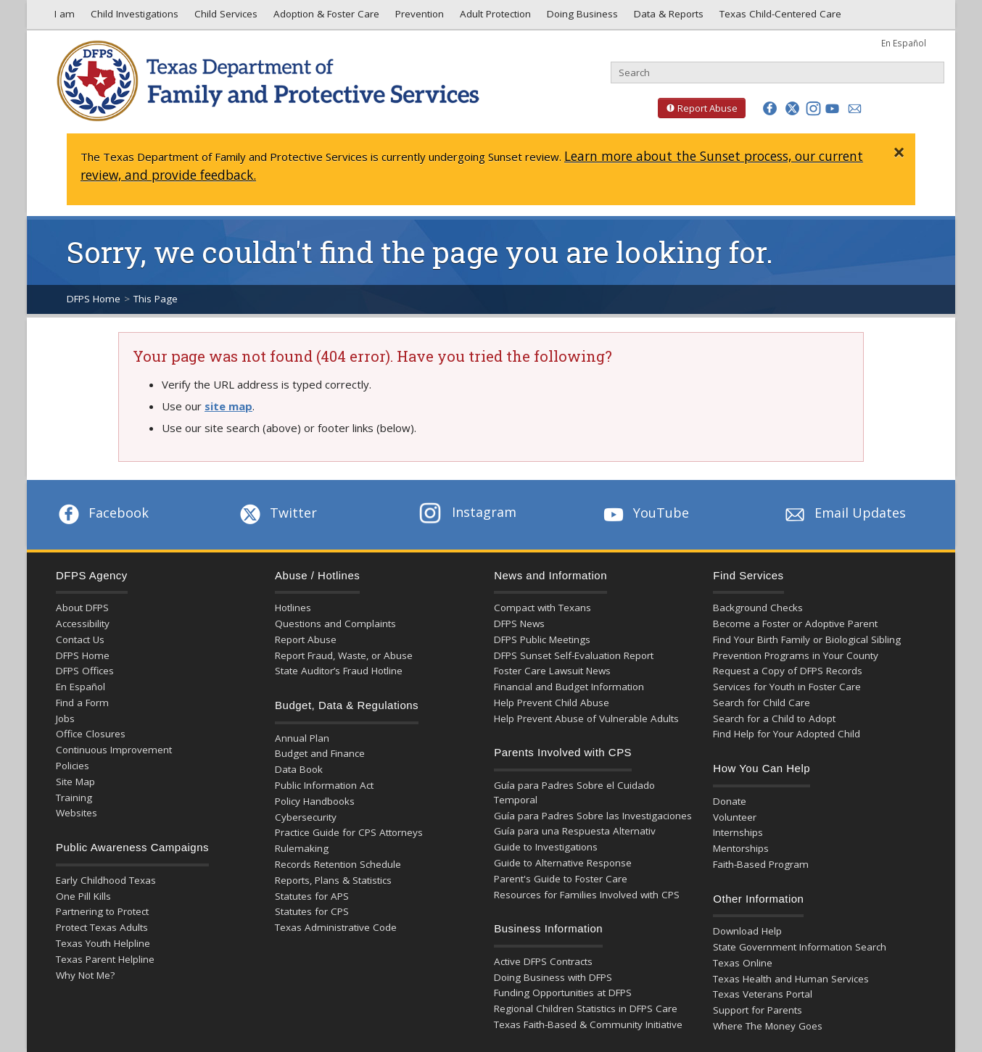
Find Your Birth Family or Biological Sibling (807, 639)
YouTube (645, 512)
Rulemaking (302, 848)
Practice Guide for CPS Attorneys (349, 832)
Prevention (418, 17)
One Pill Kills (83, 896)
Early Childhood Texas (106, 880)
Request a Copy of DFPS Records (787, 670)
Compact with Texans (542, 607)
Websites (76, 812)
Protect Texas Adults (102, 927)
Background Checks (758, 607)
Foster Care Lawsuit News (552, 670)
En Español (903, 43)
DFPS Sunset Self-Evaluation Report (573, 655)
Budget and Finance (320, 753)
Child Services (224, 17)
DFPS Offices (85, 670)
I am (62, 17)
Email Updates (844, 512)
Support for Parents (757, 1009)
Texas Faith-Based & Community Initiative (588, 1024)
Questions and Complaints (335, 623)
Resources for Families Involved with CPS (587, 894)
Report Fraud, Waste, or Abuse (344, 655)
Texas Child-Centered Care (779, 17)
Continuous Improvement (114, 749)
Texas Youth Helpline (103, 943)
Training (74, 797)
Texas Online (742, 962)
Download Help (747, 930)
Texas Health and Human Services (791, 978)
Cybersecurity (306, 817)
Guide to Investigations (546, 846)
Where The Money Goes (767, 1025)
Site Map (75, 781)
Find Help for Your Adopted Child (786, 733)
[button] (770, 108)
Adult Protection (494, 17)
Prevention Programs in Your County (795, 655)
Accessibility (83, 623)
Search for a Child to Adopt (774, 718)
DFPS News (519, 623)
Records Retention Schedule (338, 864)
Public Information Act (324, 785)
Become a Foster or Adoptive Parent (795, 623)
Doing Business (581, 17)
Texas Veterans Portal (762, 994)
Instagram (467, 512)
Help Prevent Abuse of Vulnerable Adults (586, 718)
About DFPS (82, 607)
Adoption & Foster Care (325, 17)
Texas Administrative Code (336, 927)
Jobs (65, 718)
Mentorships (741, 848)
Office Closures (90, 733)
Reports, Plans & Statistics (333, 880)
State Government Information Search (799, 946)
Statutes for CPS (312, 911)
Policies (72, 765)
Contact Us (80, 639)
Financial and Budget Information (569, 686)
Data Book (299, 769)
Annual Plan (302, 738)
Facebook (102, 512)
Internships (738, 832)
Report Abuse (698, 108)
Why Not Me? (85, 975)
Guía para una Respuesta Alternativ (575, 830)
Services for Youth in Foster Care (787, 686)
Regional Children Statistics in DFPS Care (585, 1008)
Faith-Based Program (761, 864)
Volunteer (734, 817)
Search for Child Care (761, 702)
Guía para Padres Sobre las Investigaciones (593, 815)
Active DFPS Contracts (543, 961)
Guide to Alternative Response (563, 862)
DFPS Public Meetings (542, 639)
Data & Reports (667, 17)
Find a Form (82, 702)
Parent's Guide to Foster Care (560, 878)
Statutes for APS (312, 896)
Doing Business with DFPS (553, 977)
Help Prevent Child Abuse (551, 702)
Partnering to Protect (102, 911)
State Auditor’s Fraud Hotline (339, 670)
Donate (729, 801)
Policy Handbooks (315, 801)
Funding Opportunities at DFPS (563, 992)
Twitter (277, 512)
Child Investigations (133, 17)
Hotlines (293, 607)
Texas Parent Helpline (105, 959)
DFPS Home (93, 298)
